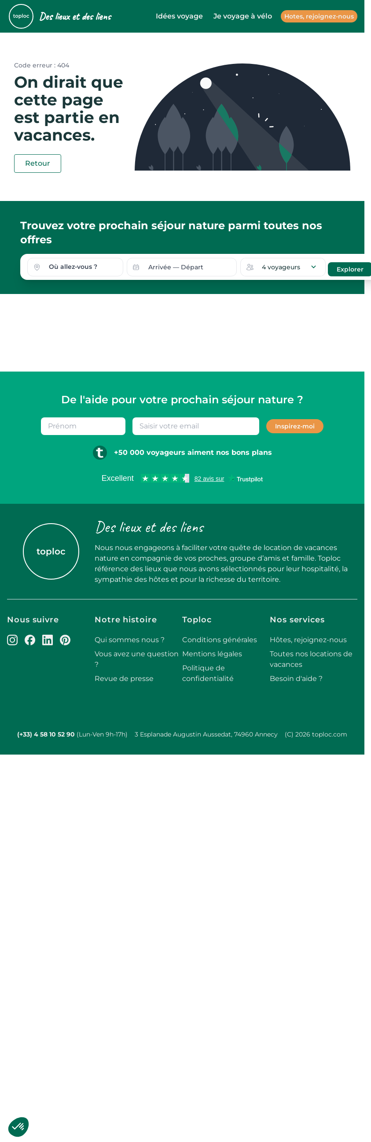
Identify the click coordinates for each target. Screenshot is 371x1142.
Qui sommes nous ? (130, 639)
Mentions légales (212, 653)
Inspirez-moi (295, 426)
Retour (37, 163)
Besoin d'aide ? (296, 678)
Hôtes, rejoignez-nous (308, 639)
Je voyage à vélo (242, 16)
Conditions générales (219, 639)
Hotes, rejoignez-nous (319, 16)
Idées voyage (179, 16)
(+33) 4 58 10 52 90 (46, 734)
